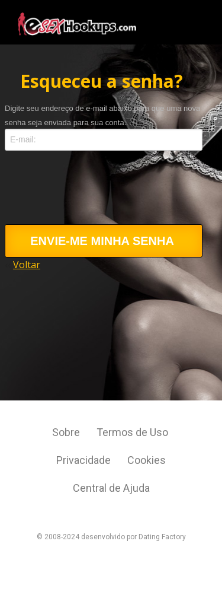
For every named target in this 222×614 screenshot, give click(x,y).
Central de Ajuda (111, 488)
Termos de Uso (133, 432)
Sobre (67, 432)
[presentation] (95, 195)
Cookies (146, 460)
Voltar (26, 264)
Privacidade (84, 460)
